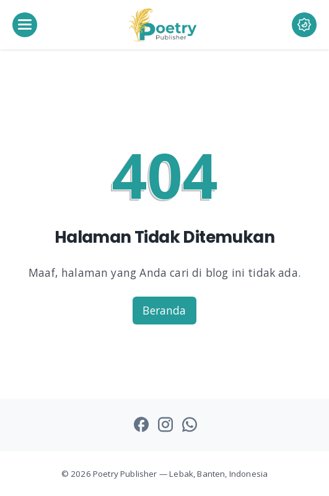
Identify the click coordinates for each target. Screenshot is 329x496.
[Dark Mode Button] (291, 24)
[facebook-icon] (141, 425)
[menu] (24, 24)
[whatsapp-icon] (189, 425)
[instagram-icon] (165, 425)
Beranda (164, 310)
